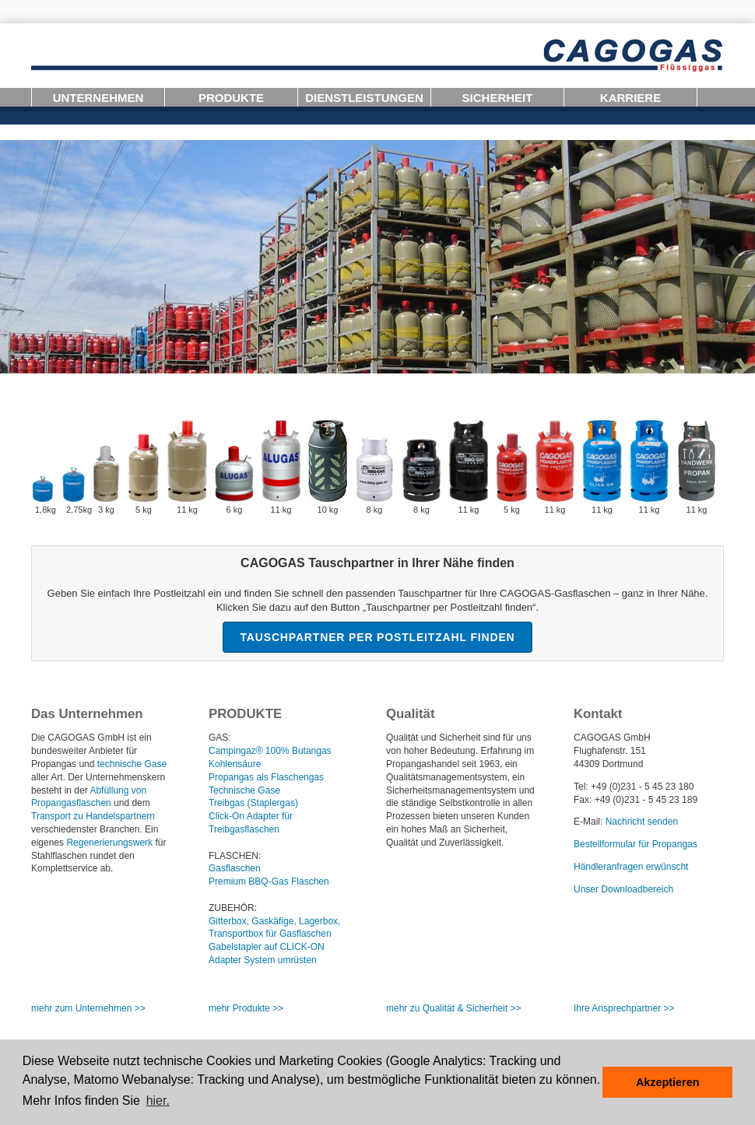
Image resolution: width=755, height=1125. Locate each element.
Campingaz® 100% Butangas (270, 750)
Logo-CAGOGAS (377, 55)
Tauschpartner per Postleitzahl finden (377, 637)
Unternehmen (98, 97)
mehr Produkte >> (246, 1008)
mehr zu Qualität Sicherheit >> (453, 1008)
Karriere (630, 97)
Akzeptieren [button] (668, 1082)
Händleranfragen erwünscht (631, 866)
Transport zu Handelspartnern (93, 816)
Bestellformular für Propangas (635, 844)
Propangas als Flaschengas (266, 777)
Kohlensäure (235, 764)
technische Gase (132, 764)
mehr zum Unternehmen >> (88, 1008)
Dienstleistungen (364, 97)
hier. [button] (158, 1100)
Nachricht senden (642, 821)
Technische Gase (244, 790)
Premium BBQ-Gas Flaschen (269, 881)
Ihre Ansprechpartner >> (624, 1008)
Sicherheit (497, 97)
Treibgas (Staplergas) (253, 802)
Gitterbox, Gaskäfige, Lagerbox (273, 921)
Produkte (231, 97)
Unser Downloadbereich (623, 889)
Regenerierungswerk (109, 842)
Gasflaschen (235, 868)
